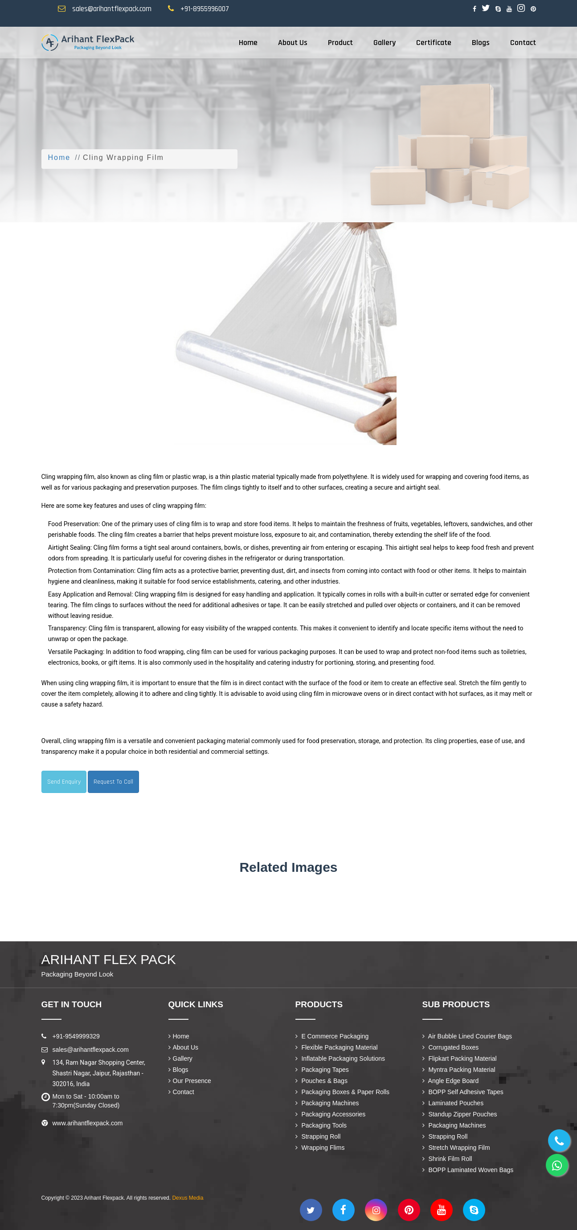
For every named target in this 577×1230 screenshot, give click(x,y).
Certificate (433, 42)
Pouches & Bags (321, 1080)
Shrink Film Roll (447, 1158)
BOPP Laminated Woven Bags (468, 1169)
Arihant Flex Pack (108, 965)
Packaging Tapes (322, 1069)
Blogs (481, 42)
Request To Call (113, 782)
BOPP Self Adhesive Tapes (462, 1091)
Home (248, 42)
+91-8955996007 (204, 9)
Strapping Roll (318, 1136)
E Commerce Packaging (332, 1036)
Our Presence (189, 1080)
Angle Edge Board (450, 1080)
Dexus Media (187, 1198)
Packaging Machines (327, 1103)
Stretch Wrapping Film (456, 1147)
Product (340, 42)
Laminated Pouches (453, 1103)
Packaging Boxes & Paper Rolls (342, 1091)
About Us (292, 42)
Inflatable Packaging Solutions (340, 1058)
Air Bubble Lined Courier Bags (467, 1036)
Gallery (384, 42)
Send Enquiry (64, 782)
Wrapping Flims (320, 1147)
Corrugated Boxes (450, 1047)
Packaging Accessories (330, 1114)
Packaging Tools (321, 1125)
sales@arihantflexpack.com (111, 9)
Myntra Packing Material (458, 1069)
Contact (523, 42)
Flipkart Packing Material (459, 1058)
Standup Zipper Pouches (459, 1114)
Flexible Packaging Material (336, 1047)
